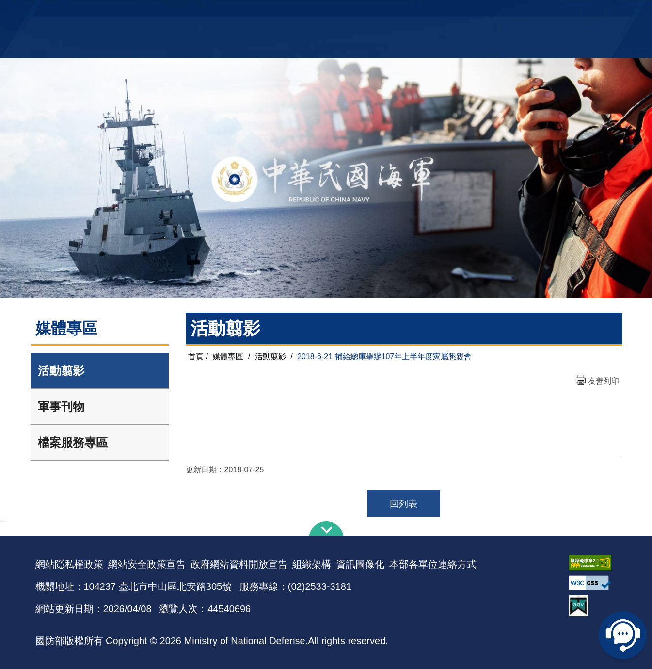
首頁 (196, 356)
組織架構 (311, 564)
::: (3, 518)
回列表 (403, 504)
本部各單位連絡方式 (433, 564)
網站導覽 (322, 12)
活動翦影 (61, 370)
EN (345, 12)
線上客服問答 (623, 635)
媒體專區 (227, 356)
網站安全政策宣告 (147, 564)
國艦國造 (532, 12)
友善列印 (603, 381)
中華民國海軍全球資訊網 (183, 13)
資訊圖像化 (360, 564)
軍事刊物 (61, 406)
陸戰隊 (561, 12)
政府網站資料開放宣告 (239, 564)
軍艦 (506, 12)
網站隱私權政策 (69, 564)
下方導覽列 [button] (326, 528)
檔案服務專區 (73, 442)
